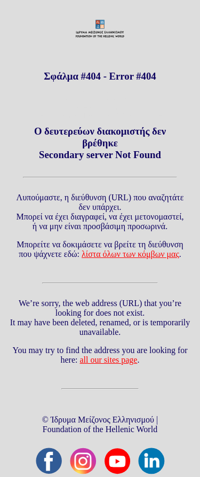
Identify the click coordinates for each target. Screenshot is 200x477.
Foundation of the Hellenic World (100, 429)
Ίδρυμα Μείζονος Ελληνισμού (102, 419)
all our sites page (109, 359)
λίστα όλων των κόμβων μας (130, 254)
